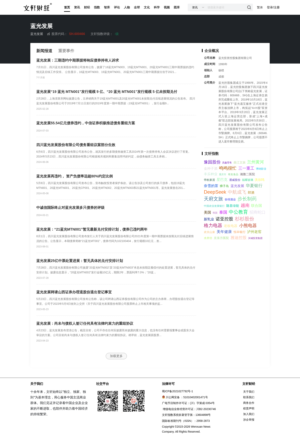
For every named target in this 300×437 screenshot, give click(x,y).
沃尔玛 (259, 179)
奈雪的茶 (211, 186)
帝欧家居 (209, 179)
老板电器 (230, 226)
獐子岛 (224, 186)
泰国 (223, 212)
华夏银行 (254, 185)
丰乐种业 (210, 174)
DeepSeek (215, 192)
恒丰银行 (240, 232)
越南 (245, 205)
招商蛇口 (257, 212)
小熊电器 (248, 225)
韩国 (215, 212)
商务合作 (248, 402)
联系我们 (248, 397)
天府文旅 (213, 198)
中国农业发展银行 (214, 205)
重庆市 (222, 174)
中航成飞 (237, 192)
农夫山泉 (209, 232)
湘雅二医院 (247, 174)
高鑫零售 (227, 162)
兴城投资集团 (255, 238)
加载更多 (116, 356)
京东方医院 (221, 238)
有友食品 (233, 174)
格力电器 (213, 225)
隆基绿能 (232, 205)
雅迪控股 (239, 237)
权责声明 (248, 408)
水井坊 (208, 238)
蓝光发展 (237, 186)
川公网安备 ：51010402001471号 (187, 397)
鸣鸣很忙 (228, 168)
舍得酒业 (230, 199)
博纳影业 (261, 168)
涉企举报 (248, 419)
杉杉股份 (244, 218)
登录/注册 (273, 7)
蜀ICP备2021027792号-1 (177, 391)
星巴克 (222, 180)
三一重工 (246, 168)
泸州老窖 (254, 232)
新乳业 (209, 219)
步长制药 (247, 198)
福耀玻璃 (247, 179)
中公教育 (238, 212)
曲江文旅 (240, 162)
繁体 (260, 7)
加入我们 (248, 414)
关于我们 (248, 391)
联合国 (256, 206)
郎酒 (251, 192)
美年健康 (224, 232)
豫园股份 (212, 162)
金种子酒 (210, 168)
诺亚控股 (224, 218)
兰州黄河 (255, 162)
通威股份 (234, 179)
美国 (207, 212)
